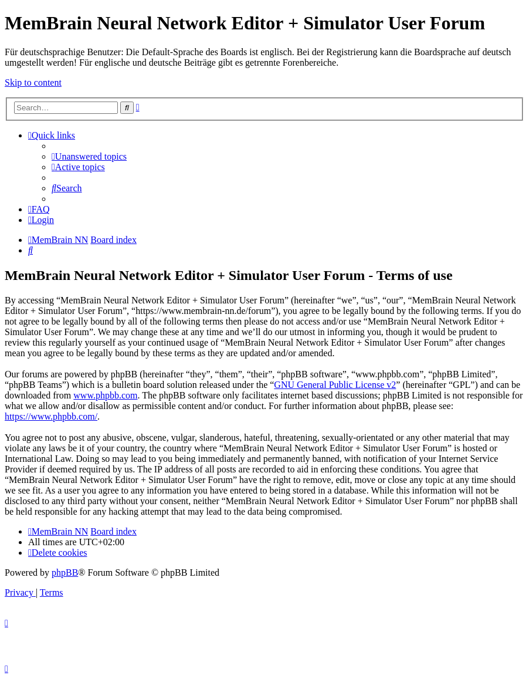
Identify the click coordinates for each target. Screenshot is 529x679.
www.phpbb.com (105, 395)
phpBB (65, 572)
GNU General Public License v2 (335, 385)
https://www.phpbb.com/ (51, 416)
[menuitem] (89, 156)
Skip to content (33, 82)
